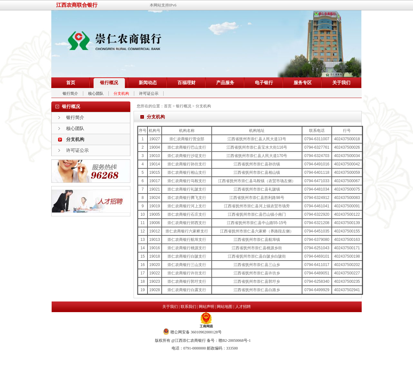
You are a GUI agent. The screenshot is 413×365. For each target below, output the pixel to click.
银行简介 (70, 93)
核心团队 (96, 93)
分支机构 (121, 93)
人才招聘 (243, 306)
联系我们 (188, 306)
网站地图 (224, 306)
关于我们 (170, 306)
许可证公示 (148, 93)
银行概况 (183, 106)
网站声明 (206, 306)
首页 (168, 106)
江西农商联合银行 (76, 5)
